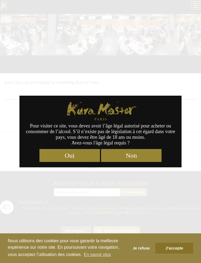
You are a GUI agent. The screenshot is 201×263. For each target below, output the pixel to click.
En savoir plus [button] (97, 254)
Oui (70, 155)
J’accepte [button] (174, 248)
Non (131, 155)
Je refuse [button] (141, 248)
